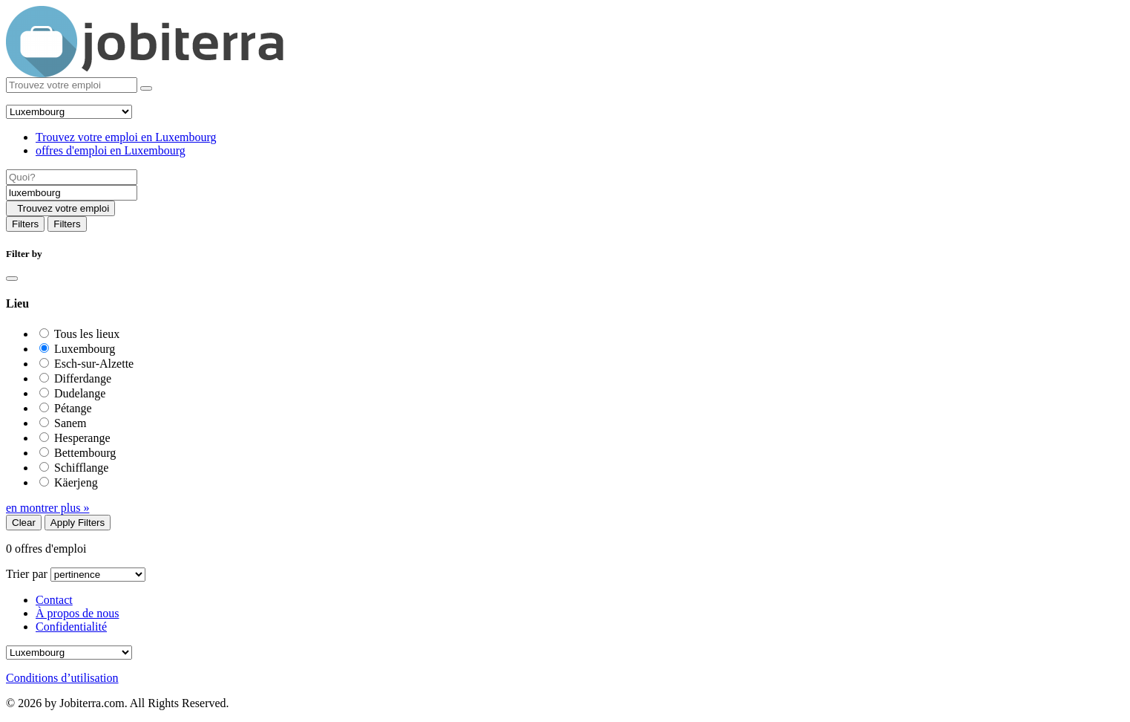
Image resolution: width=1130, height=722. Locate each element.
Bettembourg (85, 452)
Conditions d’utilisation (62, 677)
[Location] (71, 193)
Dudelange (79, 393)
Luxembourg (84, 348)
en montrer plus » (47, 507)
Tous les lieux (87, 334)
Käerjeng (76, 482)
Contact (54, 599)
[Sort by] (97, 574)
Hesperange (82, 438)
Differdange (82, 378)
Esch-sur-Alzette (94, 363)
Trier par (26, 573)
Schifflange (81, 467)
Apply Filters (77, 522)
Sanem (70, 423)
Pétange (73, 408)
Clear (24, 522)
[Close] (12, 278)
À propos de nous (77, 613)
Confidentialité (71, 626)
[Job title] (71, 177)
